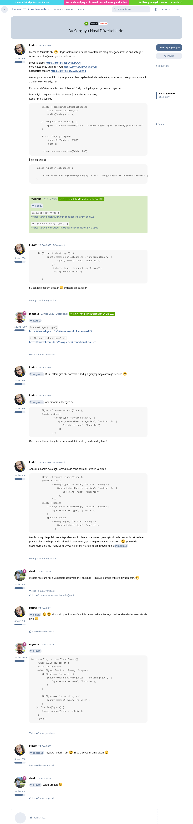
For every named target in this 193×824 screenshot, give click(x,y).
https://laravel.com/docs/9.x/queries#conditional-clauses (64, 227)
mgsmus (38, 374)
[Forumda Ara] (131, 9)
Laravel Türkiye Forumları (30, 9)
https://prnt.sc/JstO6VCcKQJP (80, 66)
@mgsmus (121, 545)
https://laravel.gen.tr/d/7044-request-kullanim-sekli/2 (62, 216)
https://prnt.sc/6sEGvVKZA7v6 (63, 62)
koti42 (38, 205)
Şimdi (160, 123)
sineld (36, 614)
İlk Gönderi (163, 65)
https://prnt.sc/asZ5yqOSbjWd (68, 70)
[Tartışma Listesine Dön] (4, 9)
